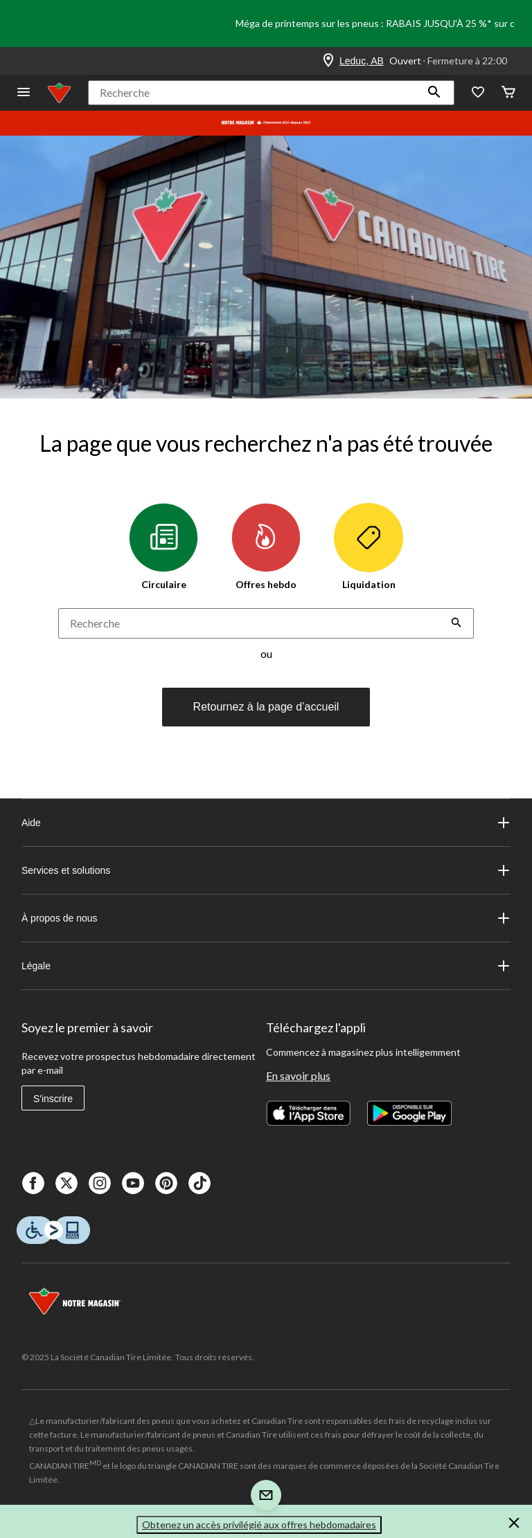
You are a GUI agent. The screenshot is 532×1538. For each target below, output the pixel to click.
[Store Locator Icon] (328, 61)
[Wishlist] (478, 93)
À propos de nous (266, 918)
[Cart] (508, 93)
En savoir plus (298, 1075)
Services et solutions (266, 870)
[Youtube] (133, 1183)
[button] (434, 92)
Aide (266, 823)
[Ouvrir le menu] (23, 93)
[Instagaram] (100, 1183)
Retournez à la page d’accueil (266, 707)
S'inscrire (53, 1098)
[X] (66, 1183)
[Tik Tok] (199, 1183)
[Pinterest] (166, 1183)
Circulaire (163, 546)
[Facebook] (33, 1183)
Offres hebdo (266, 546)
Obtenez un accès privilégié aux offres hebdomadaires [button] (259, 1524)
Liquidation (368, 546)
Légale (266, 966)
